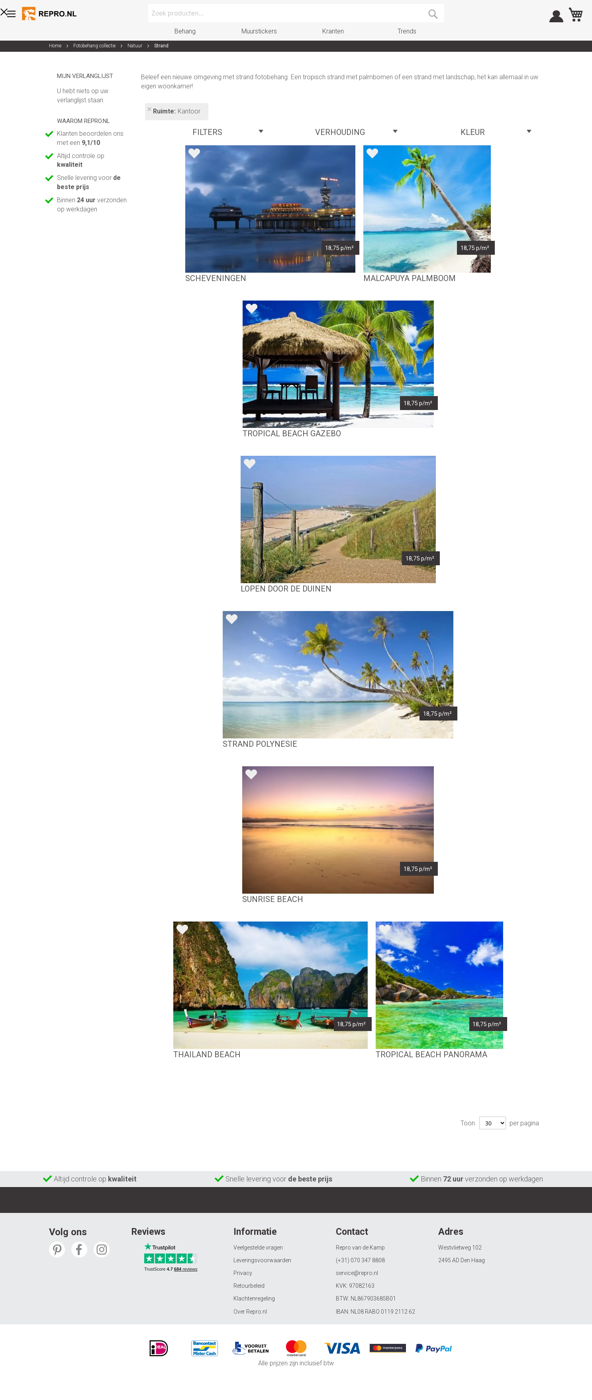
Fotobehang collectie (95, 46)
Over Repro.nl (250, 1311)
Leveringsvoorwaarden (262, 1260)
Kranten (333, 31)
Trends (407, 31)
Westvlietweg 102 (460, 1247)
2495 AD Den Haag (461, 1260)
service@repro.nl (357, 1273)
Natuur (135, 46)
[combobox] (296, 13)
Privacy (242, 1273)
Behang (185, 31)
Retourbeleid (249, 1286)
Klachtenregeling (254, 1298)
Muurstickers (259, 31)
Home (56, 46)
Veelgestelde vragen (258, 1247)
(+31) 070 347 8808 (360, 1260)
